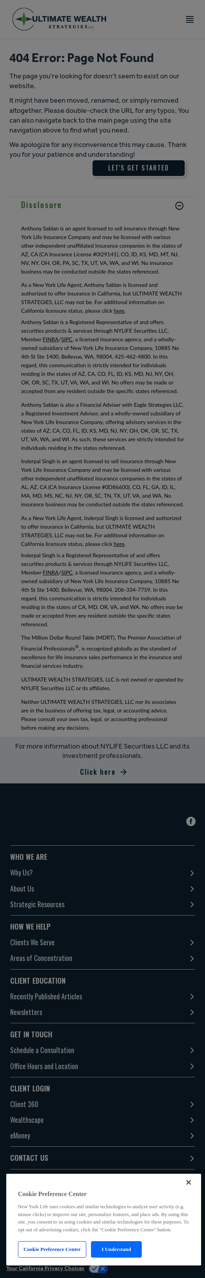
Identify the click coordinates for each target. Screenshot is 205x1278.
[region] (103, 1219)
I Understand (116, 1249)
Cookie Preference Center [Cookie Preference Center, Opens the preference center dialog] (51, 1249)
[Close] (188, 1182)
